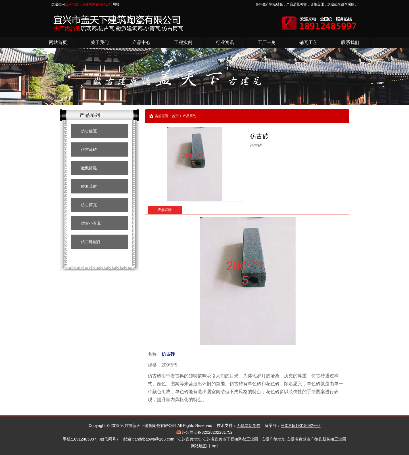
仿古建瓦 (89, 131)
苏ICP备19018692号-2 (300, 425)
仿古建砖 (89, 149)
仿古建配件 (91, 241)
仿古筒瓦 (89, 205)
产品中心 (141, 42)
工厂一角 (267, 42)
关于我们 (100, 42)
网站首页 (58, 42)
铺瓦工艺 (308, 42)
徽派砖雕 (89, 168)
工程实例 (183, 42)
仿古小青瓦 (91, 223)
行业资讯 (225, 42)
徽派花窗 (89, 186)
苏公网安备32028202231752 (206, 432)
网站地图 (199, 446)
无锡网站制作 (248, 425)
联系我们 (350, 42)
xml (215, 446)
